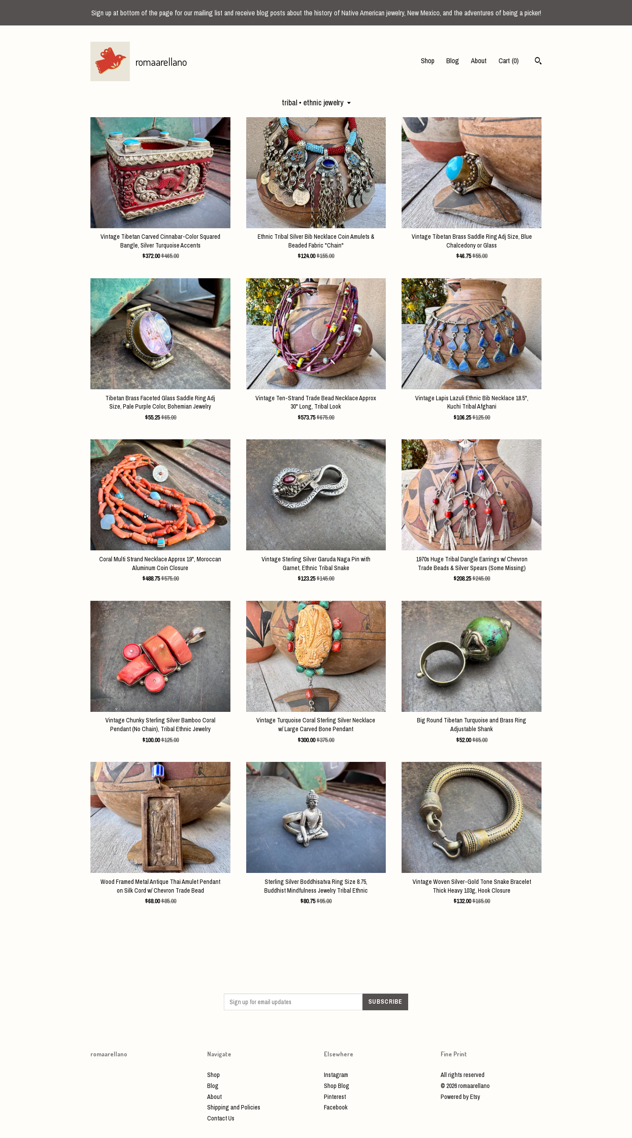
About (479, 60)
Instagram (336, 1075)
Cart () (509, 60)
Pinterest (335, 1097)
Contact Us (220, 1118)
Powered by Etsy (460, 1097)
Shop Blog (336, 1086)
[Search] (538, 62)
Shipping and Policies (233, 1107)
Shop (427, 60)
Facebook (336, 1107)
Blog (452, 60)
